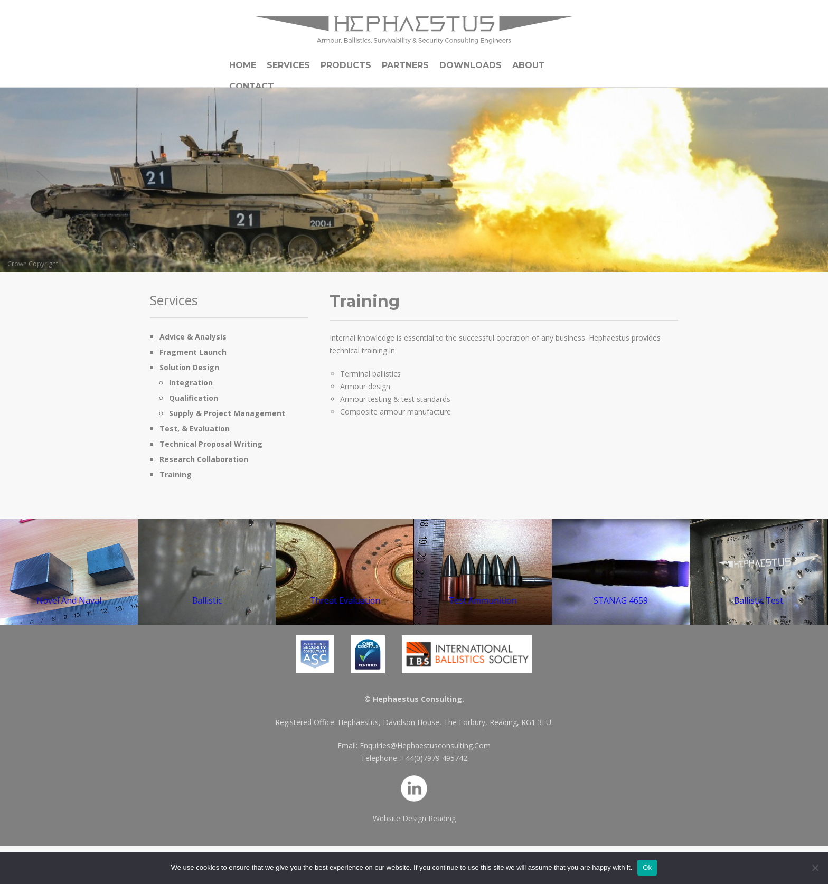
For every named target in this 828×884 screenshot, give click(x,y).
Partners (405, 65)
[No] (815, 867)
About (528, 65)
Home (242, 65)
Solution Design (189, 367)
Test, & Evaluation (194, 429)
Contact (251, 86)
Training (175, 474)
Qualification (193, 398)
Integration (191, 383)
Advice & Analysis (193, 337)
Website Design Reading (414, 818)
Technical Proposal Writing (210, 444)
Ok (647, 867)
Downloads (470, 65)
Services (288, 65)
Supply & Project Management (227, 413)
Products (346, 65)
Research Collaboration (203, 459)
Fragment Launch (193, 352)
